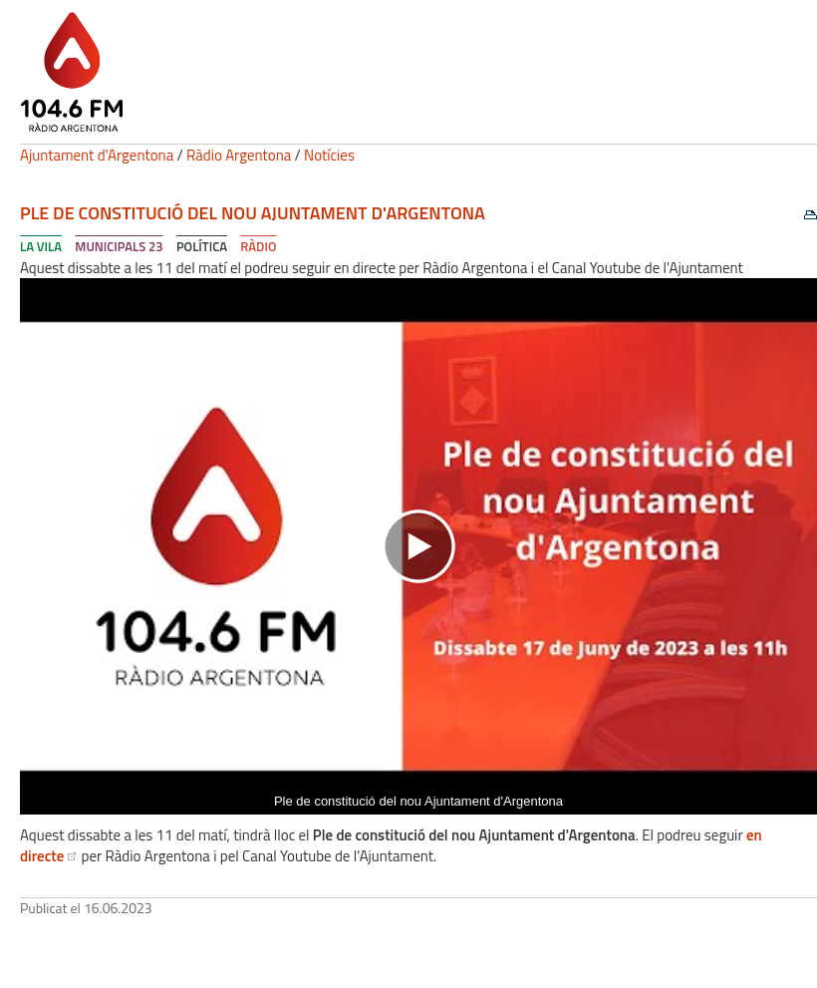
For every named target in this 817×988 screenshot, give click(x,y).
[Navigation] (418, 546)
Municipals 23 (118, 246)
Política (201, 246)
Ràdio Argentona (238, 155)
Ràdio (258, 246)
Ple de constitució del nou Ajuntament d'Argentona (252, 212)
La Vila (41, 246)
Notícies (329, 155)
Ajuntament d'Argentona (96, 155)
